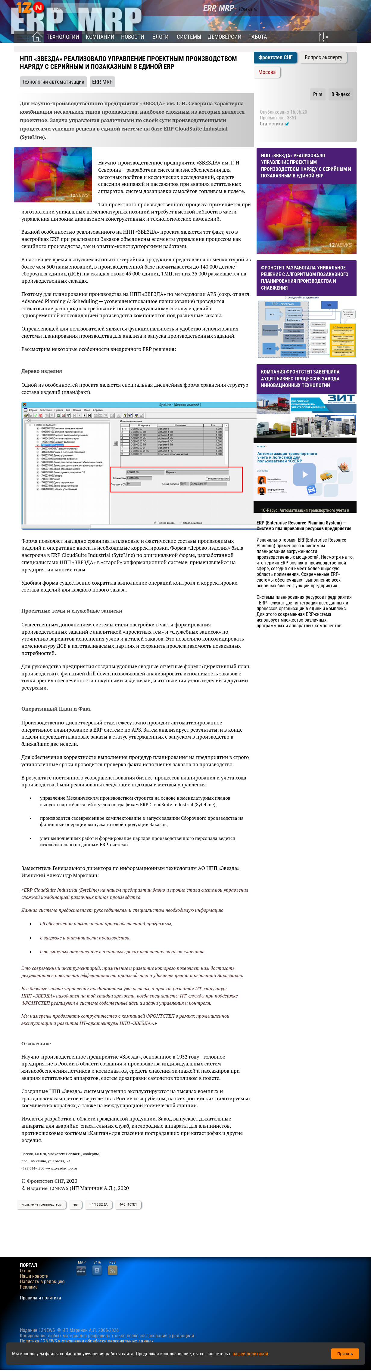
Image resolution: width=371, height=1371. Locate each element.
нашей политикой (250, 1354)
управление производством (41, 1205)
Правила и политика (40, 1298)
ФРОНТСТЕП (128, 1205)
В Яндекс (341, 94)
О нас (25, 1271)
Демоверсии (225, 36)
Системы (189, 36)
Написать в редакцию (42, 1281)
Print (318, 94)
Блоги (160, 36)
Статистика (274, 124)
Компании (100, 36)
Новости (132, 36)
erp (75, 1205)
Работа (257, 36)
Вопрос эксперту (323, 57)
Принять (345, 1353)
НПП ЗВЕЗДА (98, 1205)
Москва (267, 72)
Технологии (63, 36)
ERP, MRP (102, 82)
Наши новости (34, 1276)
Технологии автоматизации (53, 82)
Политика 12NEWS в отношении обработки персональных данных (87, 1341)
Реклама (29, 1287)
